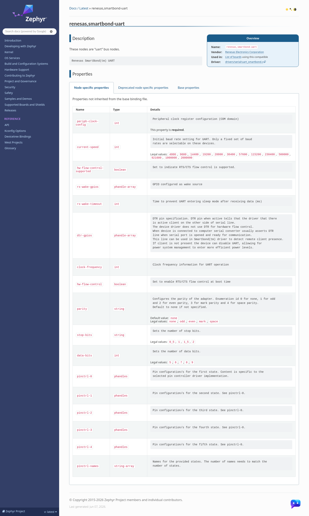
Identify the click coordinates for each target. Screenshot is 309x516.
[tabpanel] (184, 289)
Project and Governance (20, 81)
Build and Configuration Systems (26, 64)
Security (10, 87)
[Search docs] (30, 31)
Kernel (9, 52)
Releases (10, 110)
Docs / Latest (78, 8)
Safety (9, 93)
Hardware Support (17, 69)
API (7, 125)
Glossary (10, 148)
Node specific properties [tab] (91, 87)
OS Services (12, 58)
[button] (51, 31)
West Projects (13, 142)
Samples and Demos (18, 99)
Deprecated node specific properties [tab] (143, 87)
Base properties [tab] (188, 87)
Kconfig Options (15, 131)
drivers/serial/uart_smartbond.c (244, 62)
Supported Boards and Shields (25, 104)
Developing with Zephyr (20, 46)
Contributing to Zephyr (20, 75)
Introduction (13, 40)
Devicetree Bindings (18, 136)
